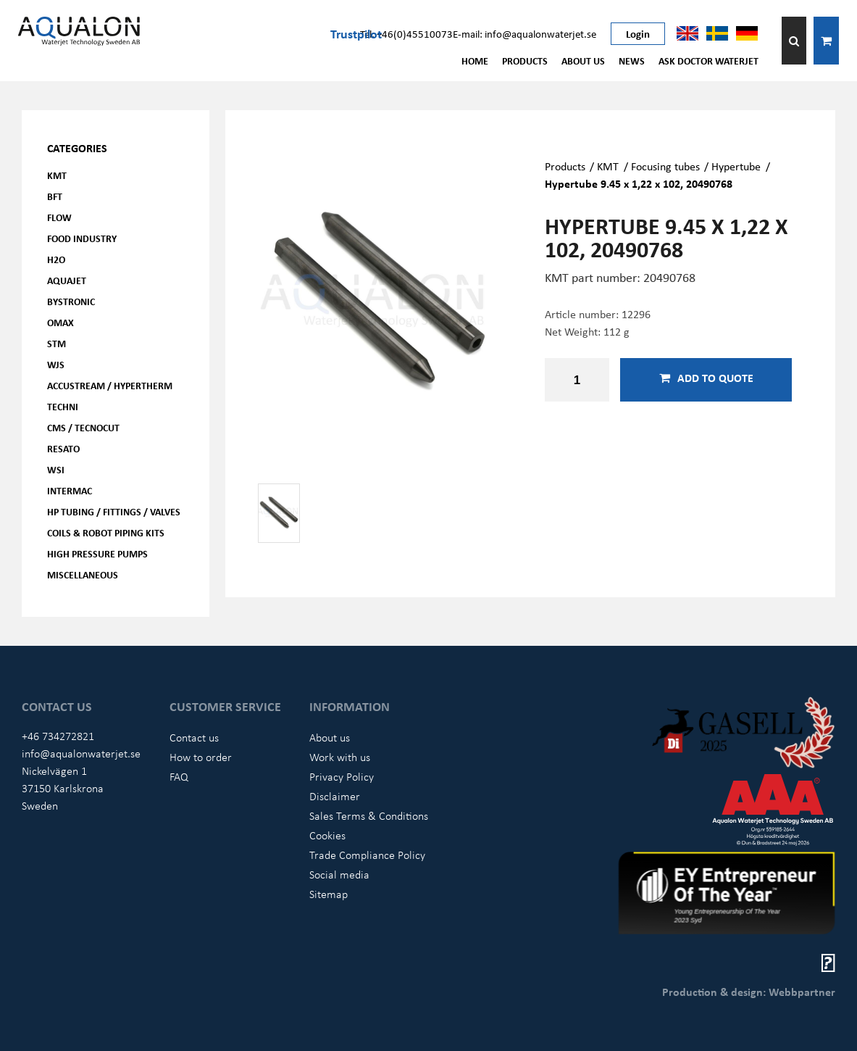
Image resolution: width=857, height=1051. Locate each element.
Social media (339, 874)
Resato (63, 448)
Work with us (339, 757)
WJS (55, 364)
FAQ (179, 776)
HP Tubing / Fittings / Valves (113, 511)
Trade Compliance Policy (367, 855)
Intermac (69, 490)
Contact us (194, 737)
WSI (55, 469)
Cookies (327, 835)
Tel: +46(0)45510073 (406, 33)
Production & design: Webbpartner (748, 992)
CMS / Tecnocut (83, 427)
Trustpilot (356, 33)
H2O (56, 259)
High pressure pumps (97, 553)
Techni (62, 406)
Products (525, 60)
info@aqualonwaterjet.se (81, 753)
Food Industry (82, 238)
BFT (54, 196)
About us (583, 60)
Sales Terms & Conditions (368, 815)
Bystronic (71, 301)
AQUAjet (66, 280)
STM (56, 343)
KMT (57, 175)
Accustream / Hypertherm (109, 385)
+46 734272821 (58, 736)
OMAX (60, 322)
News (632, 60)
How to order (201, 757)
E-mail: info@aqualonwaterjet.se (524, 33)
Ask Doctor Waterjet (708, 60)
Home (474, 60)
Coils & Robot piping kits (105, 532)
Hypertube (736, 166)
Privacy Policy (341, 776)
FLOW (59, 217)
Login (638, 33)
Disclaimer (334, 796)
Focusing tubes (665, 166)
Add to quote (706, 378)
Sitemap (328, 894)
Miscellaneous (82, 574)
